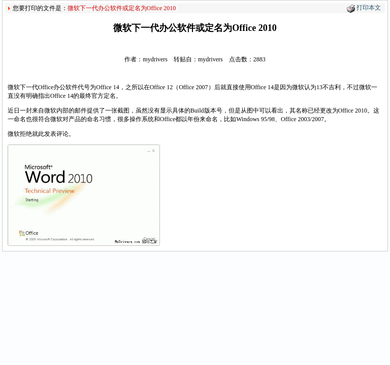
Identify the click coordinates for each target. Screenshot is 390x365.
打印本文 (368, 7)
